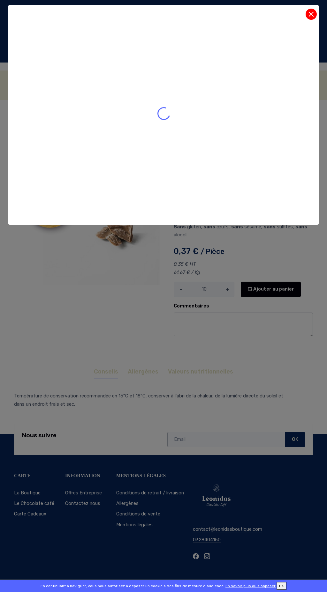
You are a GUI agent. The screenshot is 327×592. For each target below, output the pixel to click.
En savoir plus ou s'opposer (250, 586)
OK (281, 586)
